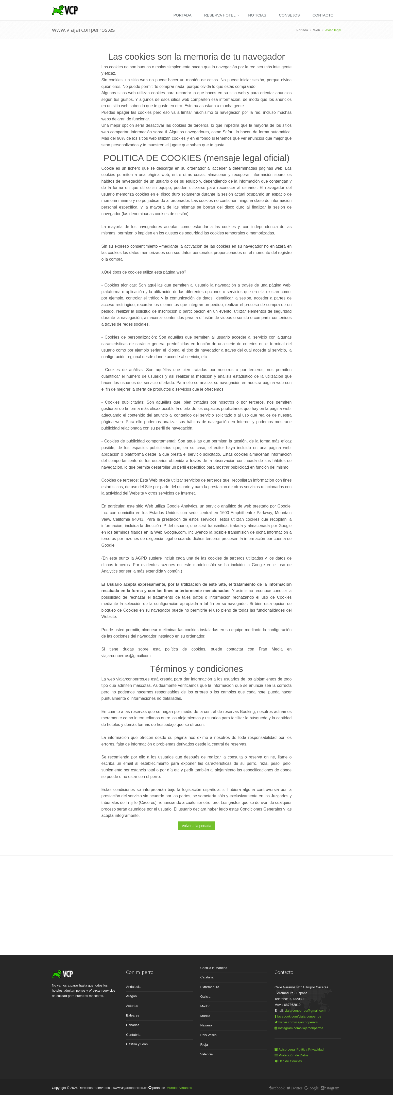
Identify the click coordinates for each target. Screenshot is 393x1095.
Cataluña (207, 977)
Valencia (206, 1054)
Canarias (132, 1025)
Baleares (132, 1015)
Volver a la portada (196, 826)
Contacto (323, 15)
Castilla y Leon (137, 1044)
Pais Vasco (208, 1035)
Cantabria (133, 1035)
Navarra (206, 1025)
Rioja (204, 1044)
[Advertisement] (196, 911)
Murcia (205, 1016)
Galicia (205, 996)
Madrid (205, 1006)
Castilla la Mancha (213, 968)
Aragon (131, 996)
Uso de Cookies (288, 1061)
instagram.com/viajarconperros (299, 1028)
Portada (183, 15)
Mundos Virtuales (179, 1088)
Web (316, 30)
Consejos (289, 15)
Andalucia (133, 987)
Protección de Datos (292, 1055)
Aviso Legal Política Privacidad (299, 1049)
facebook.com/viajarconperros (298, 1016)
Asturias (132, 1006)
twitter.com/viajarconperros (296, 1022)
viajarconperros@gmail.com (305, 1010)
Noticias (257, 15)
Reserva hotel (220, 15)
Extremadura (209, 987)
